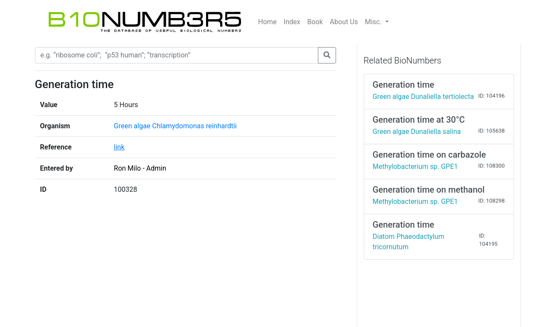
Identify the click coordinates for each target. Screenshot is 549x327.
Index (292, 22)
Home (267, 22)
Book (315, 22)
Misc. (374, 22)
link (119, 147)
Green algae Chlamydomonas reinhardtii (175, 126)
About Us (344, 22)
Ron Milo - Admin (140, 168)
